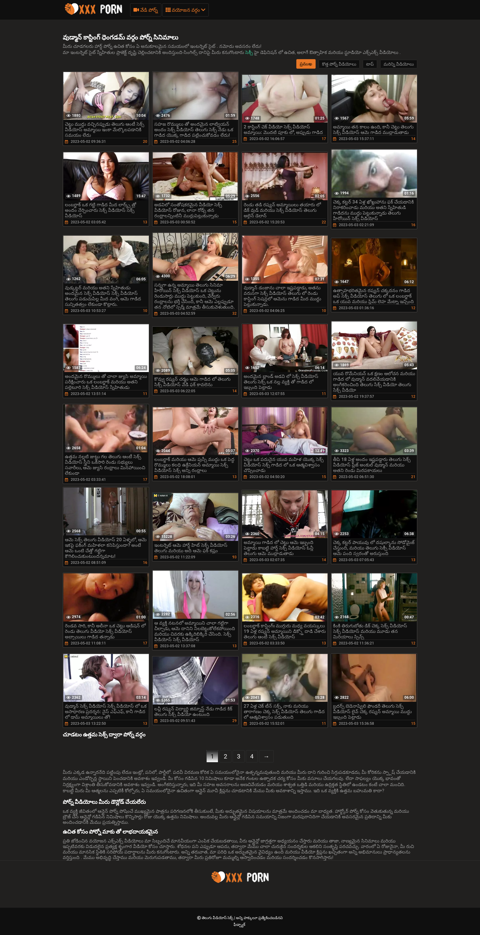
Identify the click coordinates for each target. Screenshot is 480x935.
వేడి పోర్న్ (145, 10)
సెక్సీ (249, 52)
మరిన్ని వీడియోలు (399, 64)
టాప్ (370, 64)
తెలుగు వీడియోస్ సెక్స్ (218, 918)
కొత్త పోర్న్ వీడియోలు (339, 64)
